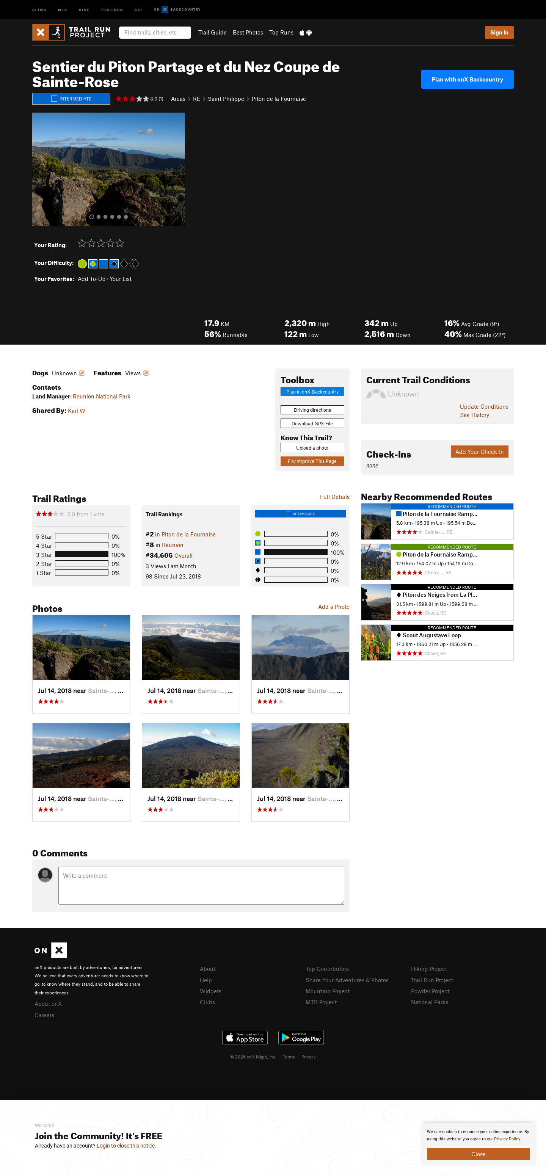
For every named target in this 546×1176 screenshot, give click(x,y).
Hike (84, 9)
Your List (121, 278)
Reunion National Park (101, 396)
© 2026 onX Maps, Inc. (253, 1056)
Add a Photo (334, 606)
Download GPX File (312, 423)
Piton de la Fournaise (279, 98)
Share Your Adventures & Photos (347, 980)
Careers (44, 1014)
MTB (62, 9)
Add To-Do (91, 278)
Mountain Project (328, 991)
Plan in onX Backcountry (312, 392)
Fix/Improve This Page (312, 461)
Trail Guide (212, 32)
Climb (39, 9)
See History (474, 414)
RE (196, 98)
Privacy (308, 1056)
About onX (48, 1003)
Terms (289, 1056)
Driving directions (312, 410)
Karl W (76, 410)
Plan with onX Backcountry (467, 79)
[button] (39, 169)
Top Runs (281, 32)
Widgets (210, 991)
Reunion (173, 544)
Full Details (335, 496)
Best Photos (248, 32)
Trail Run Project (432, 980)
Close (478, 1154)
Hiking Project (429, 968)
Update (484, 406)
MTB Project (321, 1002)
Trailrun (112, 9)
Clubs (207, 1002)
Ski (139, 9)
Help (206, 980)
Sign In (499, 32)
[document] (478, 1144)
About (207, 968)
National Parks (429, 1002)
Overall (183, 555)
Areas (178, 98)
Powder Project (430, 991)
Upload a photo (312, 448)
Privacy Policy (507, 1139)
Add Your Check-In (479, 451)
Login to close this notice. (126, 1146)
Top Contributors (327, 968)
